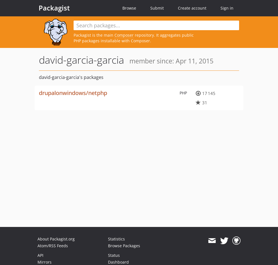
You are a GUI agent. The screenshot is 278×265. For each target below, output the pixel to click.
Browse (129, 8)
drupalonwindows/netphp (73, 93)
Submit (157, 8)
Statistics (116, 239)
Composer (124, 35)
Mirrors (44, 262)
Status (114, 255)
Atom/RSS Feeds (52, 245)
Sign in (226, 8)
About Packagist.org (56, 239)
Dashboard (118, 262)
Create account (192, 8)
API (40, 255)
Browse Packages (124, 245)
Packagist (54, 7)
